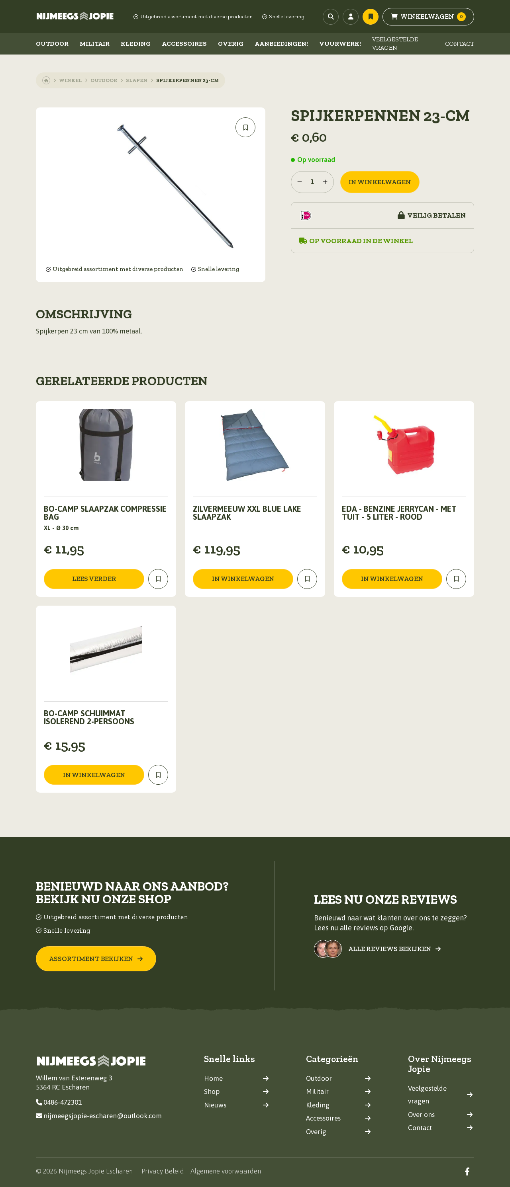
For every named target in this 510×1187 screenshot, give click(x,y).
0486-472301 (59, 1102)
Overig (230, 43)
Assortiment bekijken (96, 958)
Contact (459, 43)
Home (236, 1078)
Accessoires (184, 43)
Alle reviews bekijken (394, 948)
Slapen (136, 80)
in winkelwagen (380, 182)
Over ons (440, 1114)
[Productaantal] (312, 182)
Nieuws (236, 1105)
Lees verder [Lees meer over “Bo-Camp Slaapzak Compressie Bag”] (94, 579)
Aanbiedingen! (281, 43)
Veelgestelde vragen (395, 43)
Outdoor (52, 43)
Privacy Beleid (162, 1171)
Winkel (70, 80)
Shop (236, 1091)
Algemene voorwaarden (225, 1171)
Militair (95, 43)
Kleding (136, 43)
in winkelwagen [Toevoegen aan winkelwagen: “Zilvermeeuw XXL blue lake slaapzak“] (243, 579)
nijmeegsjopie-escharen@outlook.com (99, 1115)
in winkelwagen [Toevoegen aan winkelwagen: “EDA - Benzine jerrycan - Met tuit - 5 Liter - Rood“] (392, 579)
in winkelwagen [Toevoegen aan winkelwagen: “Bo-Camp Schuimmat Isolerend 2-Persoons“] (94, 775)
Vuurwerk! (340, 43)
